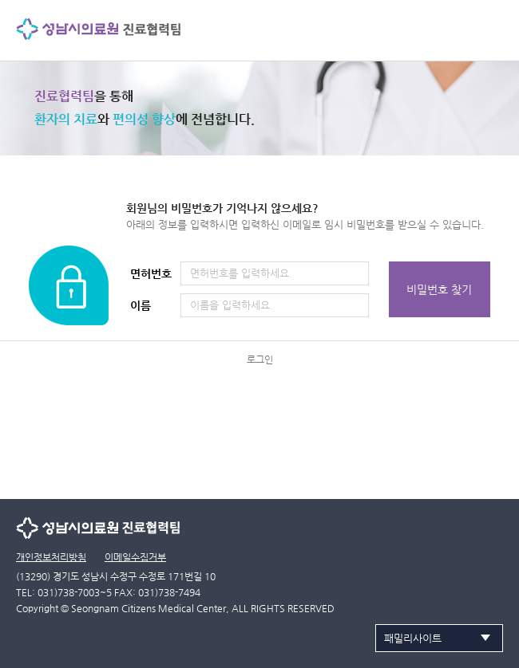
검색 (457, 28)
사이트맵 (491, 28)
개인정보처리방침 (51, 557)
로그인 (260, 359)
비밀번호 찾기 (439, 289)
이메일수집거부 (135, 557)
